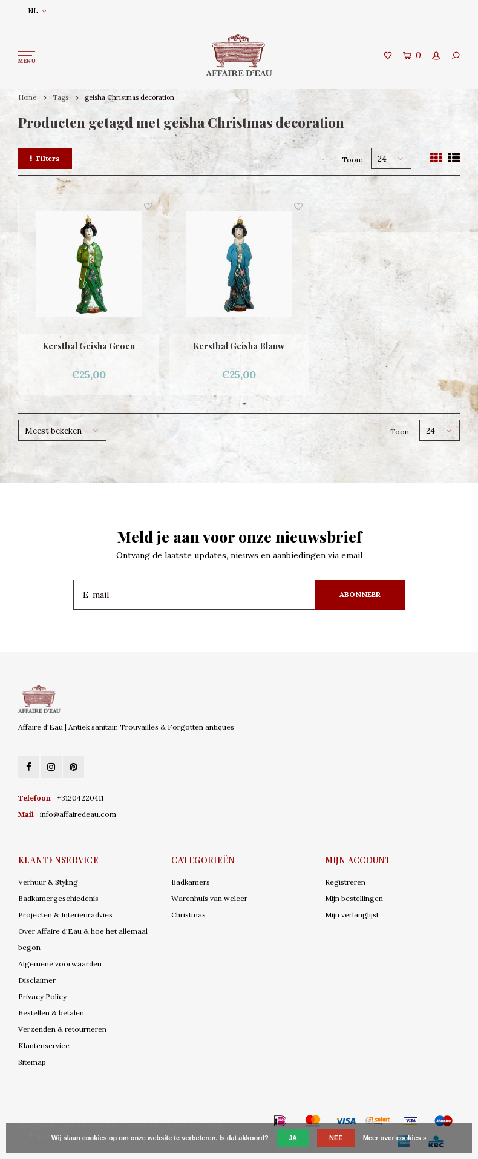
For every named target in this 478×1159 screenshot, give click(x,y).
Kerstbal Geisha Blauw (238, 346)
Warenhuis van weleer (209, 898)
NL (37, 10)
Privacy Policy (42, 996)
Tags (60, 97)
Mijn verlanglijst (352, 914)
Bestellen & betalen (51, 1012)
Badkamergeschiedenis (58, 898)
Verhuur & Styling (48, 882)
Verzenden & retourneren (62, 1029)
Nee (336, 1137)
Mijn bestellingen (354, 898)
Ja (293, 1137)
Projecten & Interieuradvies (65, 914)
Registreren (345, 882)
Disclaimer (37, 980)
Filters (45, 158)
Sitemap (32, 1061)
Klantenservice (44, 1045)
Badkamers (190, 882)
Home (27, 97)
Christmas (188, 914)
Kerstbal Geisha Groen (88, 346)
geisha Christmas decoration (129, 97)
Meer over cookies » (395, 1137)
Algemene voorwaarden (60, 963)
